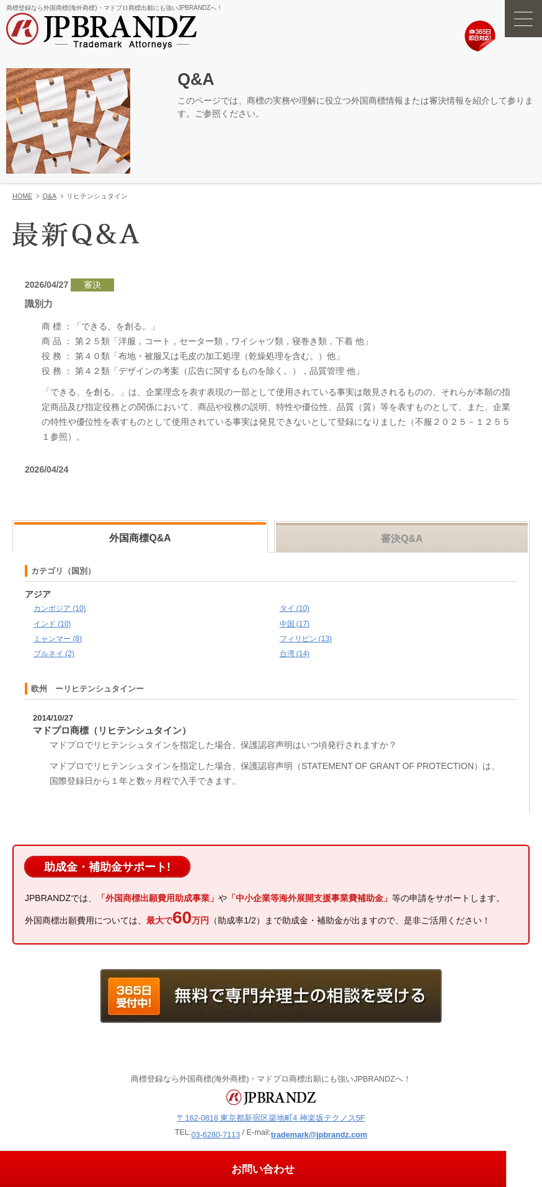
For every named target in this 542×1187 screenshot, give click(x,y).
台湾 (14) (295, 653)
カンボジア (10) (59, 608)
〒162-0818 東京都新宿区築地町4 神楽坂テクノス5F (271, 1118)
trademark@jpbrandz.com (319, 1135)
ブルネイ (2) (53, 653)
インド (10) (52, 624)
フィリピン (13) (306, 638)
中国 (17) (295, 624)
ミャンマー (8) (57, 638)
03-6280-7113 (215, 1135)
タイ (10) (295, 608)
